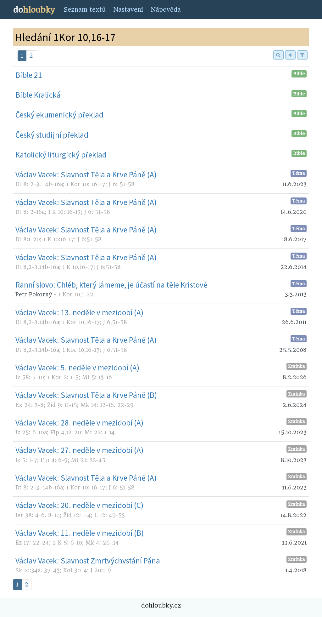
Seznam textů (85, 9)
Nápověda (166, 9)
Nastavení (128, 9)
